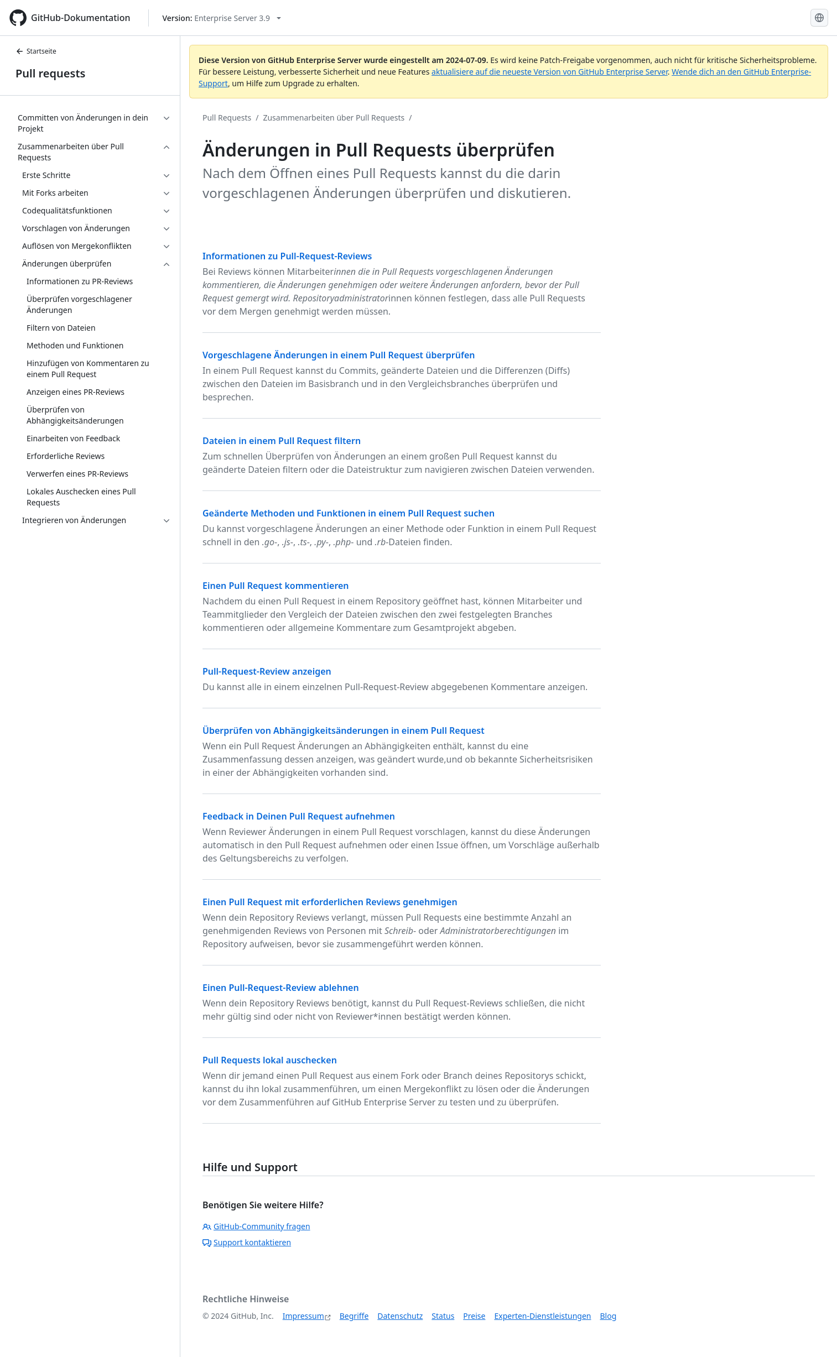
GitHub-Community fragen (256, 1226)
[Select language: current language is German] (819, 18)
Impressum (303, 1316)
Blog (608, 1316)
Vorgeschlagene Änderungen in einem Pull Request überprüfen (338, 355)
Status (443, 1316)
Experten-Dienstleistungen (542, 1316)
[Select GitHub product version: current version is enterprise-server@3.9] (222, 18)
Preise (474, 1316)
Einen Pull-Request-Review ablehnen (280, 988)
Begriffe (354, 1316)
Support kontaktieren (246, 1242)
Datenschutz (400, 1316)
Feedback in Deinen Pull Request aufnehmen (298, 816)
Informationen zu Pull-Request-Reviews (287, 256)
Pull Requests (226, 117)
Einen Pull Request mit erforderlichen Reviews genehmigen (330, 902)
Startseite (35, 51)
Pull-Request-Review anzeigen (266, 671)
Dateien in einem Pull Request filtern (281, 441)
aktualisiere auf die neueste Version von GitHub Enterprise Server (550, 71)
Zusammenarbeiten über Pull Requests (333, 117)
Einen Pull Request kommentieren (275, 586)
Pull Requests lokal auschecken (269, 1060)
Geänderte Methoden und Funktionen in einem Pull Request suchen (348, 513)
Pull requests (50, 73)
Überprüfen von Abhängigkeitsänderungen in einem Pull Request (343, 730)
